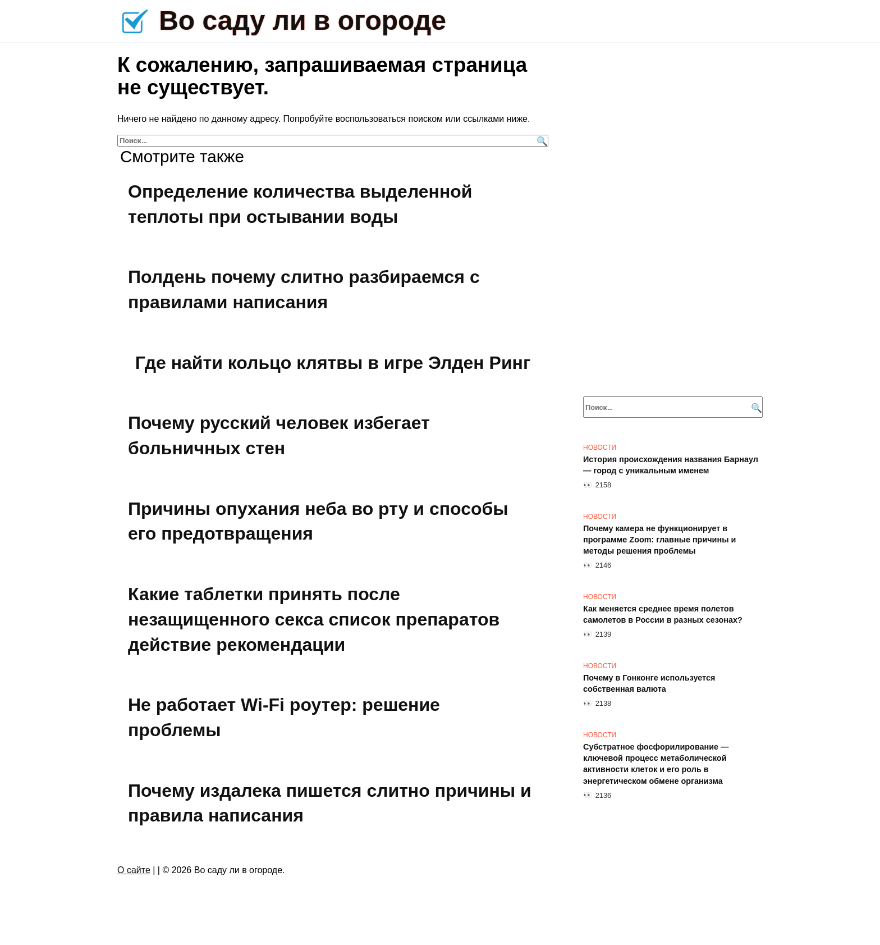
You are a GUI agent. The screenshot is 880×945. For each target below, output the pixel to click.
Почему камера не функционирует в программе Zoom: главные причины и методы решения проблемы (659, 539)
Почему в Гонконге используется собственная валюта (649, 683)
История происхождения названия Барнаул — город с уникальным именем (670, 465)
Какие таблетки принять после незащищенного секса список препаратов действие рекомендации (313, 619)
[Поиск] (540, 141)
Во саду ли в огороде (302, 20)
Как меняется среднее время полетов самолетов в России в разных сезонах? (662, 614)
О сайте (133, 870)
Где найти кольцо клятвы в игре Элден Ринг (332, 363)
